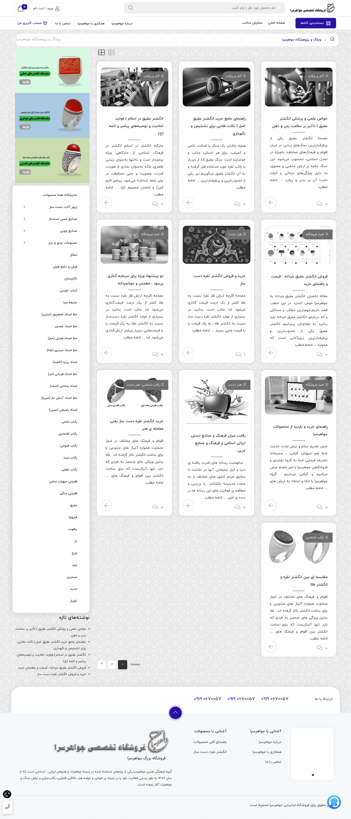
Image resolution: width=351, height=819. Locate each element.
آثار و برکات (316, 76)
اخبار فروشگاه (315, 234)
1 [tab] (313, 775)
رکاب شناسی (151, 385)
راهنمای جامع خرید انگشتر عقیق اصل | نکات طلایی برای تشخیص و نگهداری (218, 126)
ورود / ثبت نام (46, 8)
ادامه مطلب (303, 345)
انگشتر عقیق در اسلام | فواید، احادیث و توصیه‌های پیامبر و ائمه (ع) (136, 126)
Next (101, 664)
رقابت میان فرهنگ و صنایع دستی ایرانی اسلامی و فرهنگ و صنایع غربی (218, 443)
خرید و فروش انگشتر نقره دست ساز (61, 674)
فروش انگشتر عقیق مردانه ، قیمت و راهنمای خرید (52, 668)
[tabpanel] (312, 752)
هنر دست (235, 234)
